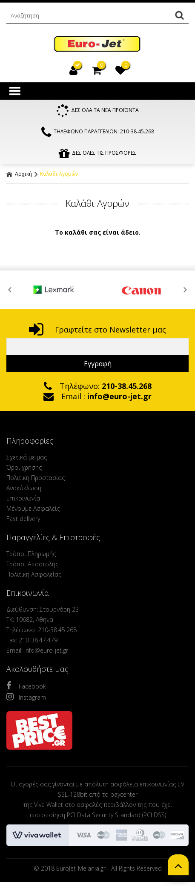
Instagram (26, 697)
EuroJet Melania (97, 44)
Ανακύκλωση (23, 488)
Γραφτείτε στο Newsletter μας (97, 329)
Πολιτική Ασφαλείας (33, 574)
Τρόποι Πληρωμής (31, 554)
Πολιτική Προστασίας (35, 478)
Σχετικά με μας (26, 457)
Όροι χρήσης (24, 467)
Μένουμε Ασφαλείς (33, 508)
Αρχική (19, 173)
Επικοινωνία (23, 498)
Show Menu (14, 91)
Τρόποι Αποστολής (32, 564)
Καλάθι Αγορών (59, 173)
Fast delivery (23, 519)
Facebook (26, 685)
